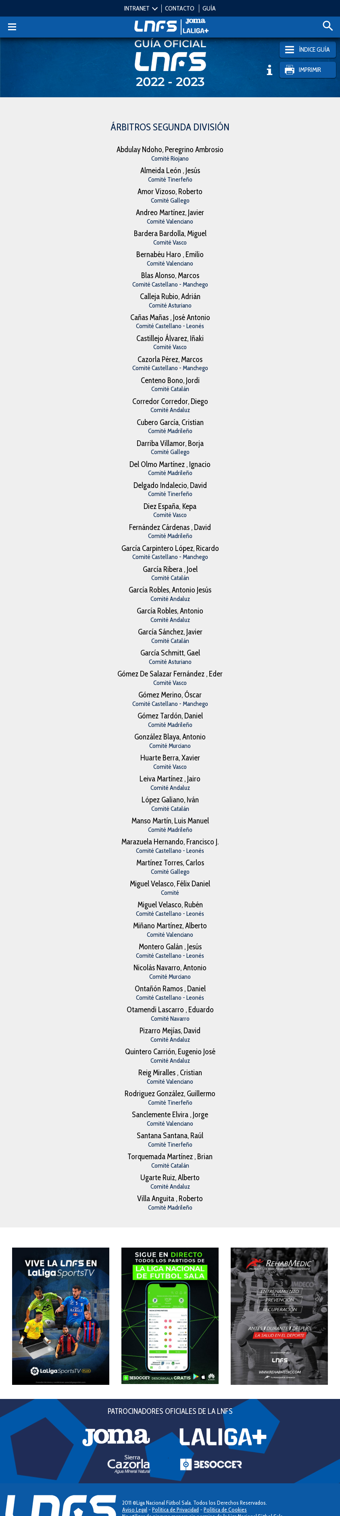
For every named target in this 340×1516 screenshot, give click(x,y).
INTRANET (137, 8)
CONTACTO (179, 8)
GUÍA (209, 8)
